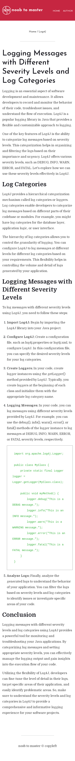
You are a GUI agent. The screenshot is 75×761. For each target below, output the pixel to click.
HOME (56, 11)
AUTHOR (68, 11)
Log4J (42, 31)
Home (32, 31)
